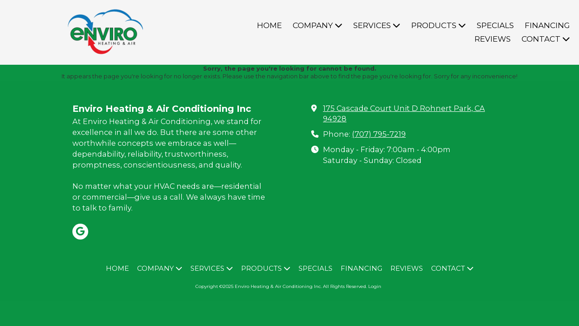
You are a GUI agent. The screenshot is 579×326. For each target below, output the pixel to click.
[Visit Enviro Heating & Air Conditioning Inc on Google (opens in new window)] (80, 232)
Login (374, 286)
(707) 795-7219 (379, 134)
